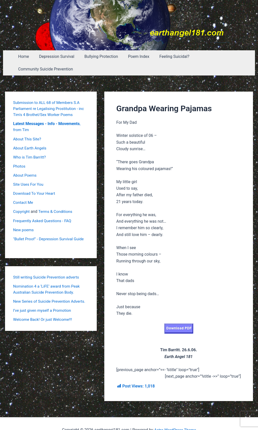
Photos (19, 153)
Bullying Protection (99, 56)
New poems (24, 216)
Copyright (21, 198)
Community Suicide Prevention (218, 56)
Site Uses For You (29, 171)
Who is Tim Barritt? (30, 144)
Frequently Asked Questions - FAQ (43, 207)
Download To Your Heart (35, 180)
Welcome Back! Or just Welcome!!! (43, 306)
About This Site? (27, 126)
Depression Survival (56, 56)
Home (25, 56)
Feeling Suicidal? (168, 56)
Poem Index (134, 56)
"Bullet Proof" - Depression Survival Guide (49, 225)
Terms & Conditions (56, 198)
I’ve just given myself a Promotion (43, 297)
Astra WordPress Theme (175, 417)
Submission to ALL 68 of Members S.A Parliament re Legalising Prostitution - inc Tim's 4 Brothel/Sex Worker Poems (50, 96)
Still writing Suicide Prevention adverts (47, 264)
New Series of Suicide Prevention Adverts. (50, 288)
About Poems (25, 162)
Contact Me (23, 189)
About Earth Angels (30, 135)
